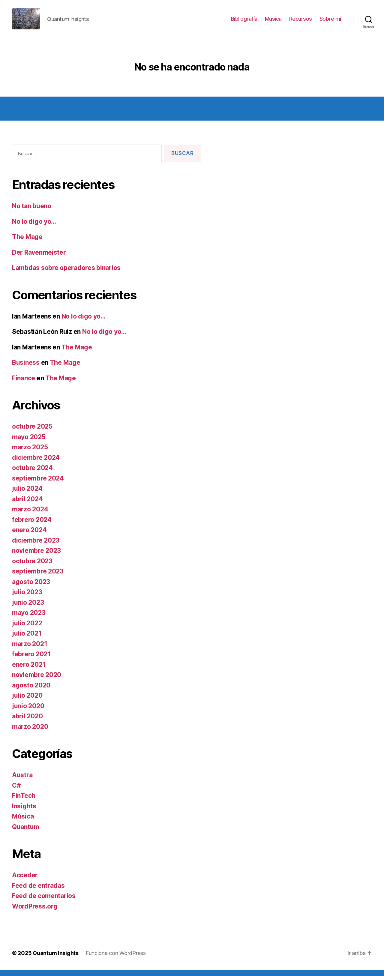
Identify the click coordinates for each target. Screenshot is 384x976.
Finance (23, 384)
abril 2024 (27, 505)
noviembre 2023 (36, 556)
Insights (24, 812)
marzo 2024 (30, 515)
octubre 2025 (32, 432)
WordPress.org (35, 912)
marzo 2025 (30, 453)
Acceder (25, 881)
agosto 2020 (31, 691)
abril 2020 (27, 722)
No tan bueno (31, 212)
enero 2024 (29, 536)
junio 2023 (28, 608)
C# (16, 791)
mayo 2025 (29, 443)
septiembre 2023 (38, 577)
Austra (22, 781)
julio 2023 (27, 598)
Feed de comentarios (44, 902)
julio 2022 (27, 629)
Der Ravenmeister (39, 258)
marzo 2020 (30, 732)
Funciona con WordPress (116, 959)
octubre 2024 (32, 474)
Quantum (25, 833)
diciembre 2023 (35, 546)
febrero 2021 (31, 660)
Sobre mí (330, 22)
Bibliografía (244, 22)
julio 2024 (27, 494)
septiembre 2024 (38, 484)
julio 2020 (27, 701)
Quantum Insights (56, 959)
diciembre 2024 (36, 463)
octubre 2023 (32, 567)
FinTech (23, 801)
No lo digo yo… (34, 227)
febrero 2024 (32, 525)
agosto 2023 (31, 587)
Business (26, 368)
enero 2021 (29, 670)
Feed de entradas (38, 891)
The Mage (27, 243)
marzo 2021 (29, 650)
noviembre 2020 (36, 680)
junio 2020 (28, 712)
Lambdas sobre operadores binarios (66, 273)
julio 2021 (26, 639)
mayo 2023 (29, 618)
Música (273, 22)
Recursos (300, 22)
